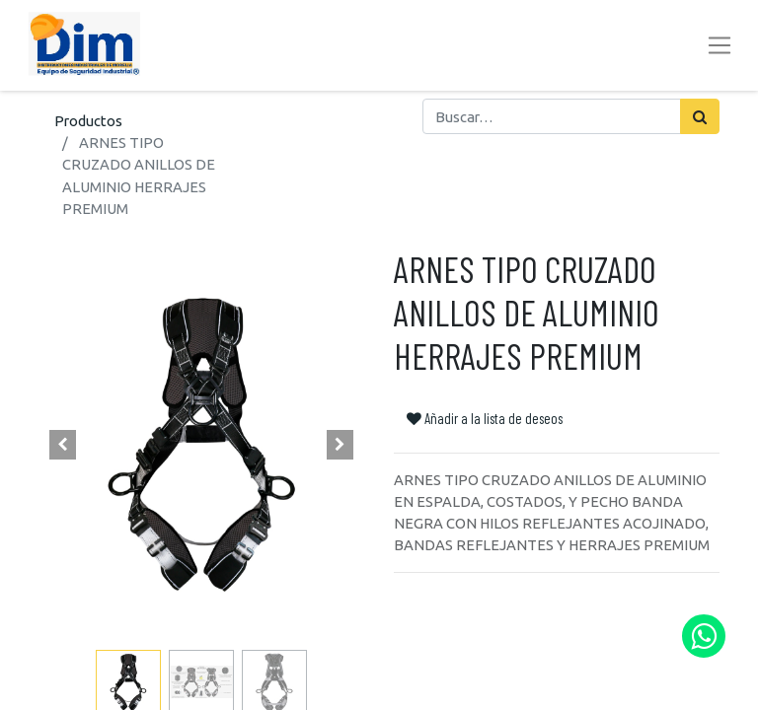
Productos (88, 120)
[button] (63, 445)
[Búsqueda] (700, 116)
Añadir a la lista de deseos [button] (485, 418)
